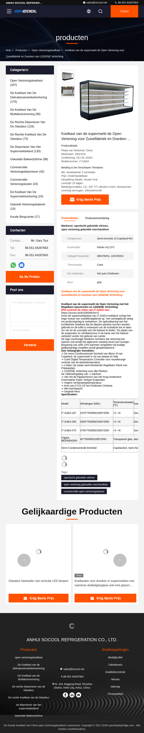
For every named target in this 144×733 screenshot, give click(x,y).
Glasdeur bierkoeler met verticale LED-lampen (38, 580)
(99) (25, 112)
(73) (28, 136)
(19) (27, 206)
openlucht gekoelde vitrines (79, 477)
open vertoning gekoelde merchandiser (86, 484)
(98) (29, 159)
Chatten (124, 11)
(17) (25, 216)
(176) (28, 97)
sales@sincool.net (95, 2)
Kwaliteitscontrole (115, 672)
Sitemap (115, 686)
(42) (27, 169)
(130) (25, 149)
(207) (26, 82)
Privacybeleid (115, 693)
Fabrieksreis (115, 664)
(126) (27, 124)
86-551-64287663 (126, 2)
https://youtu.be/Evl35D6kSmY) (80, 312)
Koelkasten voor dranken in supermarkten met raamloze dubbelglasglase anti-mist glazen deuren (104, 583)
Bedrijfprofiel (115, 657)
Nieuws (115, 679)
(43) (24, 182)
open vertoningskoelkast (46, 50)
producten (21, 50)
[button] (24, 560)
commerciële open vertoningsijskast (84, 491)
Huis (8, 50)
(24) (26, 194)
